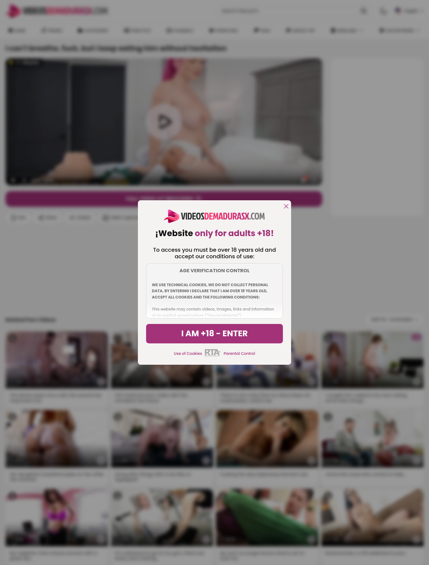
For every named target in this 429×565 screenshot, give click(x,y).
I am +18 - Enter (214, 333)
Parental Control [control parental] (239, 353)
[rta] (213, 355)
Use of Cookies (188, 353)
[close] (286, 206)
